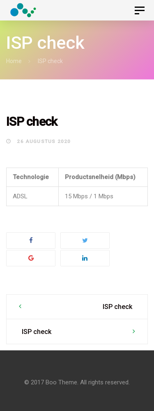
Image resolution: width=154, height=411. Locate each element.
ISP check (117, 307)
